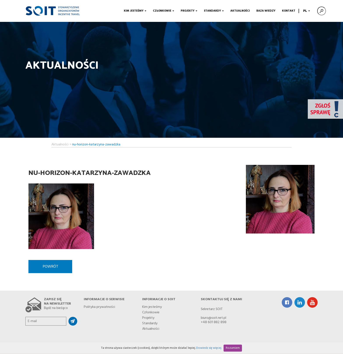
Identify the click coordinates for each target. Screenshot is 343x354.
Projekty (189, 11)
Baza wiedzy (265, 11)
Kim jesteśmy (135, 11)
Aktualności (240, 11)
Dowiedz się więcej (208, 348)
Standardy (214, 11)
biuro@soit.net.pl (213, 318)
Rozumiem (233, 348)
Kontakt (288, 11)
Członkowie (163, 11)
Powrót (50, 266)
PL (306, 11)
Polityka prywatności (99, 306)
